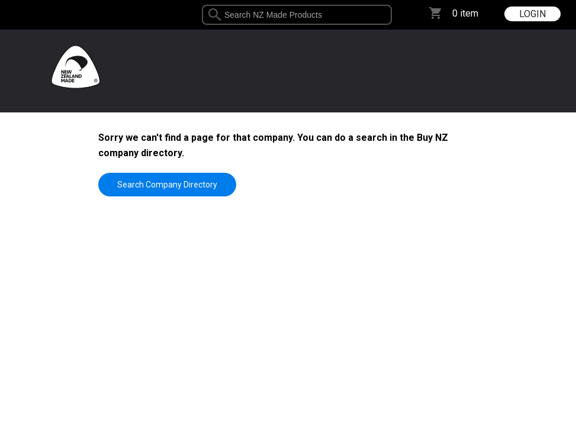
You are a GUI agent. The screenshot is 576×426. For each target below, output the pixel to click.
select (387, 14)
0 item (465, 13)
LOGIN (532, 14)
